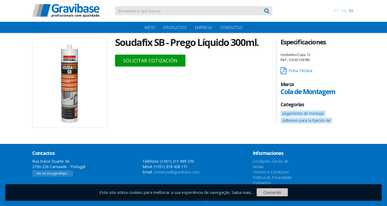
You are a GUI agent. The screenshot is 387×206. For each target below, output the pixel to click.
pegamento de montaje (303, 113)
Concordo (272, 192)
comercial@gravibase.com (176, 172)
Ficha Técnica (296, 71)
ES (351, 10)
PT (336, 10)
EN (343, 10)
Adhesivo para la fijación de (306, 120)
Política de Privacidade (272, 177)
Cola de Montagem (308, 91)
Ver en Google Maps (51, 173)
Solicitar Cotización (150, 60)
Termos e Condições (271, 172)
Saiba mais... (242, 192)
